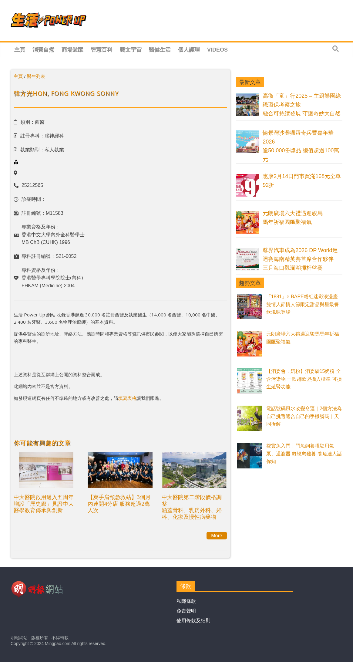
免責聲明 (186, 610)
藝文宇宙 (131, 50)
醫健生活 (160, 50)
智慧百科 (102, 50)
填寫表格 (127, 398)
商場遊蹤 (72, 50)
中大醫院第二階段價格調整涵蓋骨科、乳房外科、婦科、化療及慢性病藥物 (192, 506)
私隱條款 (186, 601)
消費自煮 (43, 50)
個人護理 (189, 50)
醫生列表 (36, 76)
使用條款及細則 (193, 620)
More (216, 535)
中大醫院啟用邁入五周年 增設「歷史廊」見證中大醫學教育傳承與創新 (44, 503)
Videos (217, 50)
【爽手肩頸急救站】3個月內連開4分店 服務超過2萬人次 (119, 503)
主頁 (19, 50)
